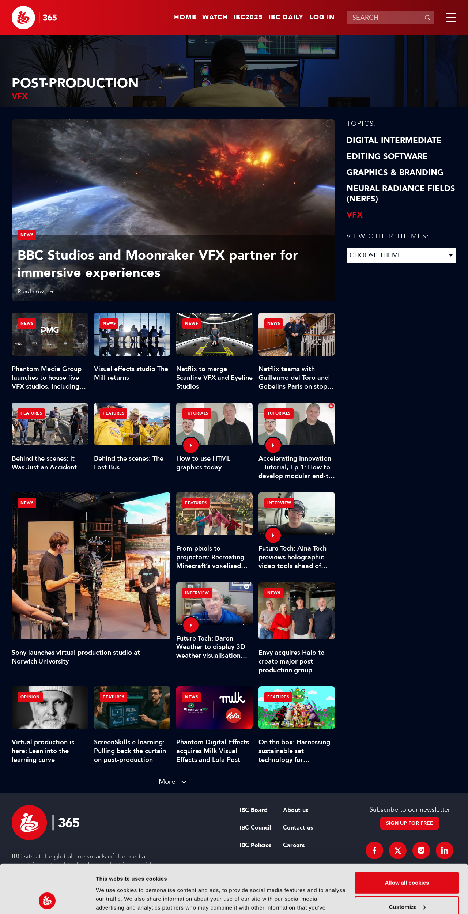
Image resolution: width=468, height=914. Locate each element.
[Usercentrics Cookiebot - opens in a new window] (47, 899)
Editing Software (387, 156)
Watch (215, 17)
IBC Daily (286, 17)
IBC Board (253, 810)
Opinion (30, 697)
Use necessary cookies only (407, 885)
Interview (279, 503)
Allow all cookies (407, 837)
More (167, 781)
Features (31, 413)
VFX (355, 214)
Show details (113, 899)
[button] (449, 17)
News (26, 235)
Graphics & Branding (395, 172)
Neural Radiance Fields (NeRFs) (401, 193)
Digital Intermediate (394, 140)
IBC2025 (248, 17)
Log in (322, 17)
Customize (407, 861)
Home (185, 17)
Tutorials (196, 413)
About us (295, 810)
